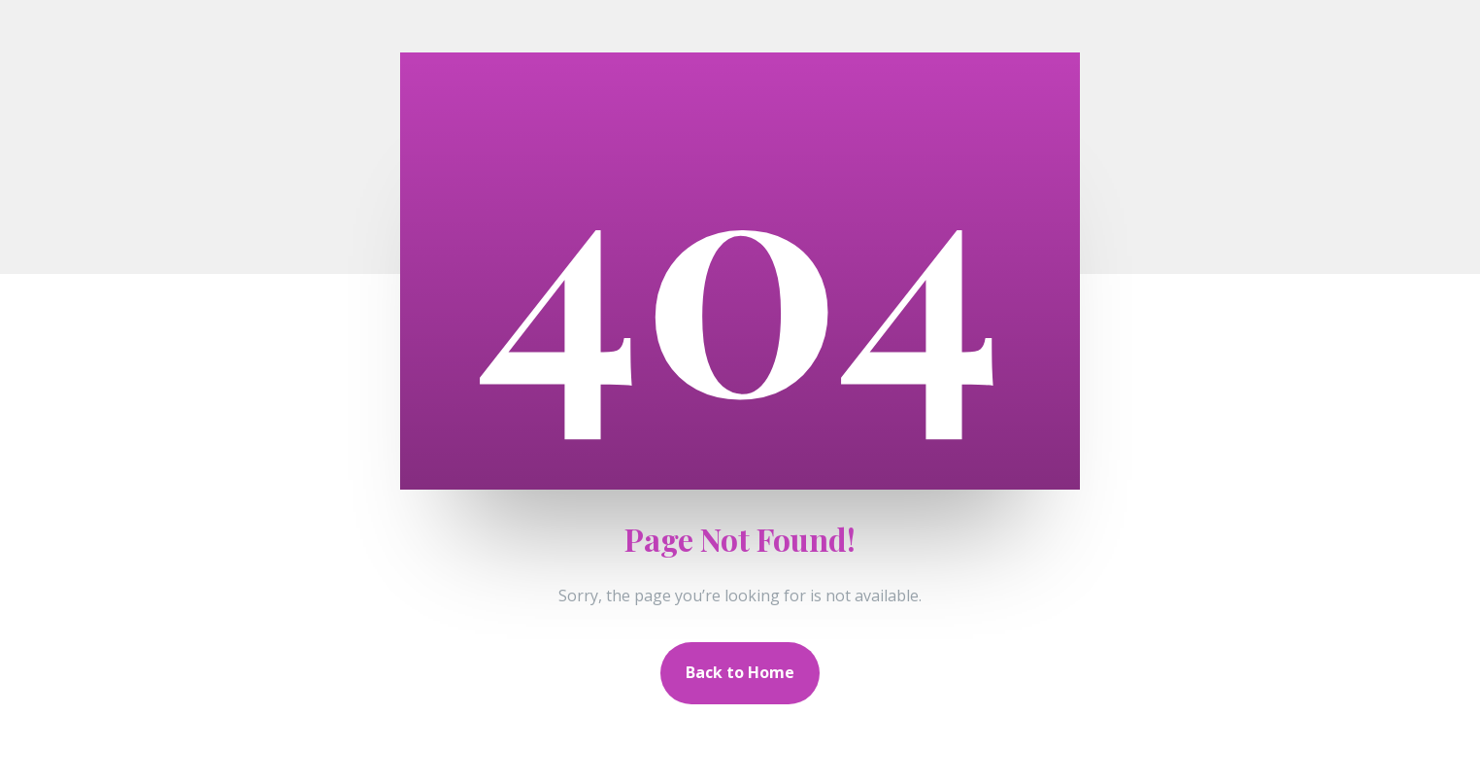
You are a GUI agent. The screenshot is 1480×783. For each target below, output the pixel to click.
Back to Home (740, 672)
